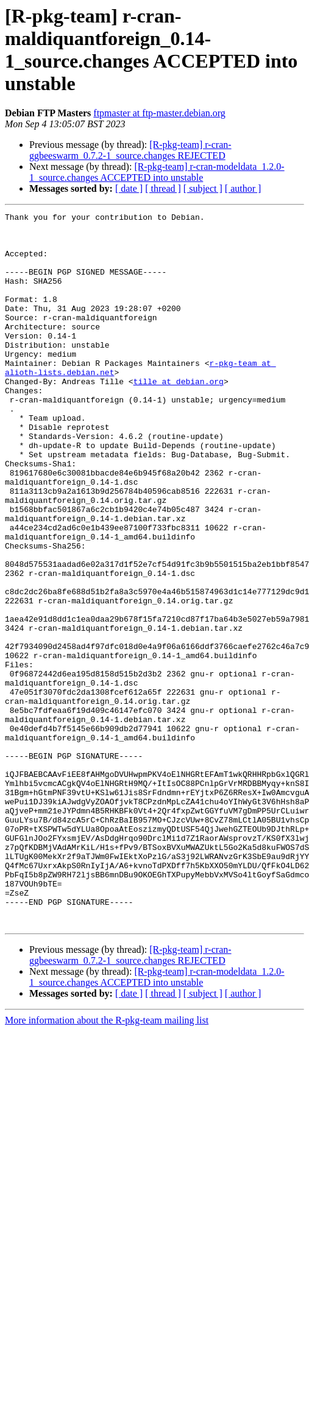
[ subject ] (202, 188)
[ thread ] (163, 188)
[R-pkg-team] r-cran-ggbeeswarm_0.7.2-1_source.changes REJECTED (130, 150)
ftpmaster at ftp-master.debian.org (159, 113)
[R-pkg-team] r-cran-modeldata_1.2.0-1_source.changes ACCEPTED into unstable (157, 172)
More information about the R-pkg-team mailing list (106, 1162)
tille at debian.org (178, 415)
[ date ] (129, 188)
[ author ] (243, 188)
